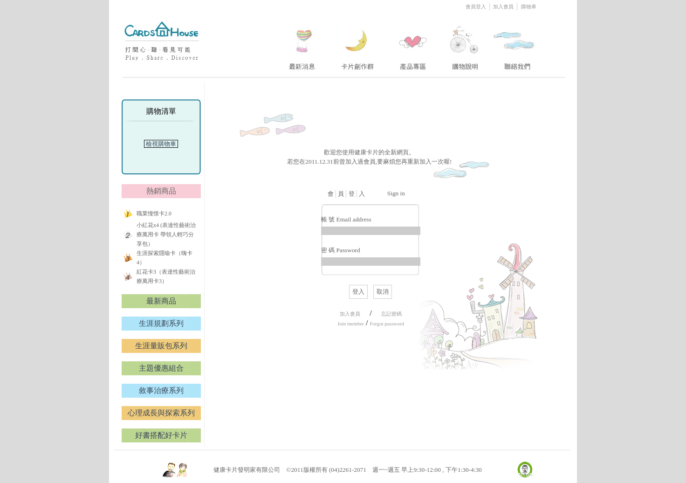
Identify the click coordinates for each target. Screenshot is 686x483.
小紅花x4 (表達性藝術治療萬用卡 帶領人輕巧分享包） (166, 234)
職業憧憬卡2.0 (154, 213)
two (358, 43)
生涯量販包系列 (161, 346)
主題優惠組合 (161, 368)
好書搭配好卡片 (161, 435)
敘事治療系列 (161, 390)
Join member (350, 323)
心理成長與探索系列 (161, 413)
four (464, 43)
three (414, 43)
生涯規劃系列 (161, 323)
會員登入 (476, 6)
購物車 (528, 6)
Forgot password (387, 323)
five (514, 43)
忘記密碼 (391, 314)
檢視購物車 (161, 143)
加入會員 (503, 6)
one (301, 43)
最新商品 (161, 301)
